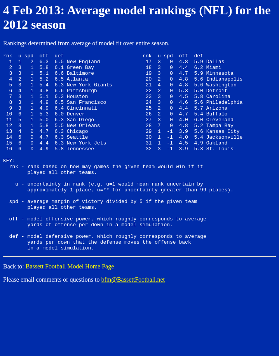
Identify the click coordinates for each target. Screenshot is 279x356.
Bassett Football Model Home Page (70, 304)
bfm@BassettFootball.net (133, 318)
